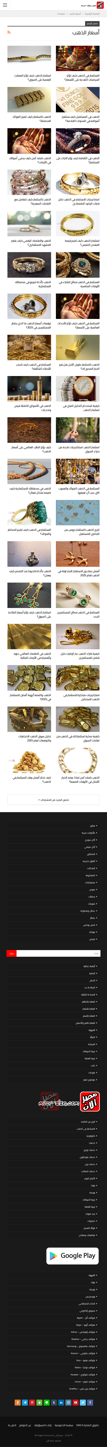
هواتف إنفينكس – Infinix (83, 1332)
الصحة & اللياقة (88, 994)
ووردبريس (90, 1296)
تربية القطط (90, 1058)
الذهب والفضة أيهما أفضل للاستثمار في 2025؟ (30, 697)
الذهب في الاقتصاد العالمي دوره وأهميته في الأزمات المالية (32, 655)
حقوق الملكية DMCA (87, 1425)
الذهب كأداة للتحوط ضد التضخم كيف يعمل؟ (30, 573)
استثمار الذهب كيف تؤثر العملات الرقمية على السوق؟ (32, 77)
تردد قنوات (90, 1214)
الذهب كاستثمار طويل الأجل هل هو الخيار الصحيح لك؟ (79, 366)
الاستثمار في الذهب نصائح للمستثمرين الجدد (78, 614)
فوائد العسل (89, 1228)
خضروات (91, 1221)
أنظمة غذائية (89, 966)
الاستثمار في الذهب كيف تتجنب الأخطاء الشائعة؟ (33, 366)
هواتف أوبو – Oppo (85, 1325)
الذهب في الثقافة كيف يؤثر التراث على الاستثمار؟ (78, 160)
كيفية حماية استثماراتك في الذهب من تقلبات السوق (78, 738)
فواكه (92, 932)
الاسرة (92, 973)
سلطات (91, 896)
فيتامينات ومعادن (87, 1235)
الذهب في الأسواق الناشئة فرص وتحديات (32, 408)
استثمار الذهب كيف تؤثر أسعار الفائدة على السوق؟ (29, 614)
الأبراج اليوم (89, 1178)
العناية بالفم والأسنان (85, 1023)
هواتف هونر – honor (85, 1381)
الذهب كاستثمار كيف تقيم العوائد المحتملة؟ (31, 119)
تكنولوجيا (91, 1136)
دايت (93, 1065)
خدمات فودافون (87, 1157)
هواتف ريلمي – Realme (83, 1339)
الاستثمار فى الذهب (86, 1129)
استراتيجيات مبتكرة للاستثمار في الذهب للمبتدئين (81, 697)
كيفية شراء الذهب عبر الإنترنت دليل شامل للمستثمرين (80, 655)
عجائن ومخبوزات (87, 911)
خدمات (92, 1143)
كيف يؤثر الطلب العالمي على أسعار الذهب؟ (31, 449)
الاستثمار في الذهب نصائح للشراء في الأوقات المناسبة (79, 284)
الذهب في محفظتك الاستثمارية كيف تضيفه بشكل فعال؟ (30, 490)
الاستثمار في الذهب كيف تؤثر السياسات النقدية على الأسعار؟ (82, 77)
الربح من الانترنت (88, 1121)
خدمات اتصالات (88, 1171)
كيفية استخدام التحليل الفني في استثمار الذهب (81, 408)
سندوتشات (90, 882)
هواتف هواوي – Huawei (83, 1374)
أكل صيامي (89, 847)
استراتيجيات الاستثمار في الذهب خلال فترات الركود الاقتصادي (79, 201)
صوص (92, 889)
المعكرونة (90, 875)
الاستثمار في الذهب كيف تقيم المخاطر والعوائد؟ (29, 532)
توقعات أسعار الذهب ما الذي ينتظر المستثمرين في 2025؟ (31, 325)
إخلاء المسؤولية (42, 1425)
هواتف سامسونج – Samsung (81, 1346)
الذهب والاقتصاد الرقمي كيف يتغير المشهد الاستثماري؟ (31, 242)
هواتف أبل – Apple (86, 1318)
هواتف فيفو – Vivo (85, 1360)
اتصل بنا (12, 1425)
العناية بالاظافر (88, 1002)
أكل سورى (90, 840)
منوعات (91, 1072)
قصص (92, 939)
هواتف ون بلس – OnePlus (82, 1389)
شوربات (91, 904)
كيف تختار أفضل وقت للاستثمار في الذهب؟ (31, 779)
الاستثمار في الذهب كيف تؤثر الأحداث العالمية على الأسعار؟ (79, 325)
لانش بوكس (89, 925)
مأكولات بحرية (88, 833)
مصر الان (50, 1440)
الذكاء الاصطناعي (87, 1303)
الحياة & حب (89, 987)
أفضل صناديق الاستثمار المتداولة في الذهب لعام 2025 (79, 573)
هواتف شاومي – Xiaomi (83, 1353)
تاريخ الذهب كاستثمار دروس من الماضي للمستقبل (82, 532)
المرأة (92, 1037)
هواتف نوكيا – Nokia (85, 1367)
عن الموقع (25, 1425)
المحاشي (91, 854)
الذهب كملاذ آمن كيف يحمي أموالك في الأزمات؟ (30, 160)
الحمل (92, 980)
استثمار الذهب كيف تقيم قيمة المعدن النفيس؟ (82, 242)
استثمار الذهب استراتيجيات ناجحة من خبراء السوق (79, 449)
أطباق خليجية (89, 861)
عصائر (92, 918)
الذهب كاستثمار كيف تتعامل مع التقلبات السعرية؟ (32, 201)
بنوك (93, 1185)
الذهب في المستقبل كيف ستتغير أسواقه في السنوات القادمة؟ (81, 119)
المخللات (91, 868)
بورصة (92, 1192)
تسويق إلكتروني (87, 1311)
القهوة (92, 1030)
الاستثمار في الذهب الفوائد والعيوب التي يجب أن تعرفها (79, 490)
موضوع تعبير (89, 1080)
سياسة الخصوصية (64, 1425)
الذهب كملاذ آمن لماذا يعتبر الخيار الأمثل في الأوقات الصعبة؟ (80, 779)
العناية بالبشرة (88, 1009)
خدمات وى (90, 1164)
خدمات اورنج (89, 1150)
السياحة (91, 1044)
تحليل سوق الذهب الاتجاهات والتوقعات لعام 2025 (34, 738)
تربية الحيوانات (88, 1051)
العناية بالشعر (89, 1016)
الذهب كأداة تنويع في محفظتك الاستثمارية (33, 284)
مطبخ (92, 826)
